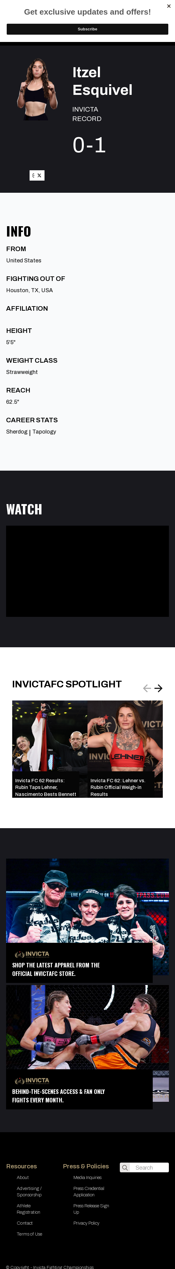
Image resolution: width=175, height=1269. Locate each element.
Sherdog (16, 432)
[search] (125, 1168)
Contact (25, 1223)
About (23, 1177)
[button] (158, 688)
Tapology (44, 432)
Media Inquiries (87, 1177)
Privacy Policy (86, 1223)
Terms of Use (29, 1234)
